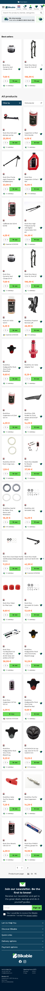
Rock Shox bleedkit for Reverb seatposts (31, 464)
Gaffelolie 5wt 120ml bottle (10, 225)
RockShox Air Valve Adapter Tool (31, 366)
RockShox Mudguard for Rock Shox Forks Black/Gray (9, 752)
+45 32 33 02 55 (6, 971)
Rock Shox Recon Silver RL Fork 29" (31, 66)
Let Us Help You (9, 923)
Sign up (37, 908)
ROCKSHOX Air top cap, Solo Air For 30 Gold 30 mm (31, 751)
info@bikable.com (7, 973)
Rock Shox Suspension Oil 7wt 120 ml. (9, 702)
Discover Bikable (9, 929)
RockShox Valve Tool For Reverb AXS (8, 799)
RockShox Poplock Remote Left (31, 322)
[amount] (5, 81)
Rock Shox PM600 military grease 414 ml (31, 846)
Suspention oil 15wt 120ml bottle (31, 134)
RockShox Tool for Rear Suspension (31, 798)
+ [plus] (7, 81)
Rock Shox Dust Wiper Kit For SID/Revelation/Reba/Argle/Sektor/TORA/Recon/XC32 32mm (21, 559)
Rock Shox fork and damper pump (9, 134)
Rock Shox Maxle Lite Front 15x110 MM (31, 558)
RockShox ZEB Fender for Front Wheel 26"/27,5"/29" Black (31, 417)
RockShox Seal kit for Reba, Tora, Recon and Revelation (9, 511)
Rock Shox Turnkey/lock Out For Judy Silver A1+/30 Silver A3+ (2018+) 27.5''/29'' (9, 654)
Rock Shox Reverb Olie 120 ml (9, 844)
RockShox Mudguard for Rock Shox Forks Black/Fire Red (31, 703)
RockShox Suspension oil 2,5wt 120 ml (10, 416)
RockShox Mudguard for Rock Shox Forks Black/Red (9, 368)
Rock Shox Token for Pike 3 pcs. (9, 604)
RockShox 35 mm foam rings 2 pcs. (9, 463)
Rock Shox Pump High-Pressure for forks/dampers (9, 179)
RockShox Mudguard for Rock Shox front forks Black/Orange (31, 653)
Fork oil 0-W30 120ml (8, 322)
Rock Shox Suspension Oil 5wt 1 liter (32, 179)
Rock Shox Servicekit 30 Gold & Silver (31, 605)
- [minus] (3, 81)
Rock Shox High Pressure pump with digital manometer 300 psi (30, 228)
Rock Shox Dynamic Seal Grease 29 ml (8, 67)
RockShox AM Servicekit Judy (30, 509)
